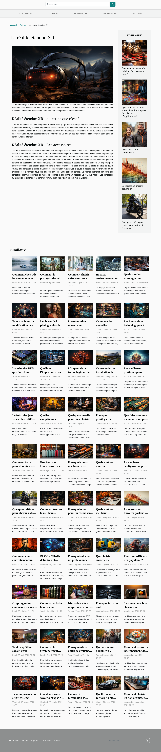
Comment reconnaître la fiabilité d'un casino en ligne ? (133, 71)
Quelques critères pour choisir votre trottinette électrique (133, 225)
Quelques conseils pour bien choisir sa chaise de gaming (80, 419)
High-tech (80, 13)
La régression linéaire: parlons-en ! (136, 513)
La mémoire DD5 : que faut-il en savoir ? (23, 372)
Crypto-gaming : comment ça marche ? (24, 607)
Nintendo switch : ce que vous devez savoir (79, 607)
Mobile (53, 13)
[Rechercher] (77, 4)
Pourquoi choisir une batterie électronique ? (78, 466)
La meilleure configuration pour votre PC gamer (135, 466)
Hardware (109, 13)
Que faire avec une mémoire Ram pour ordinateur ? (136, 419)
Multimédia (25, 13)
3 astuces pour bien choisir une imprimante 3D (135, 607)
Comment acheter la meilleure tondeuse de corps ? (52, 607)
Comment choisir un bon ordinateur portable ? (135, 698)
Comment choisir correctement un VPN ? (23, 560)
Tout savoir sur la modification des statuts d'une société (24, 325)
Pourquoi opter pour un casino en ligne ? (79, 513)
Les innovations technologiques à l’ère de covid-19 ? (135, 325)
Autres (137, 13)
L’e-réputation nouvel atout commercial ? (77, 325)
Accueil (13, 25)
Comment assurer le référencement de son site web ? (136, 651)
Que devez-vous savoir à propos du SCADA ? (51, 698)
